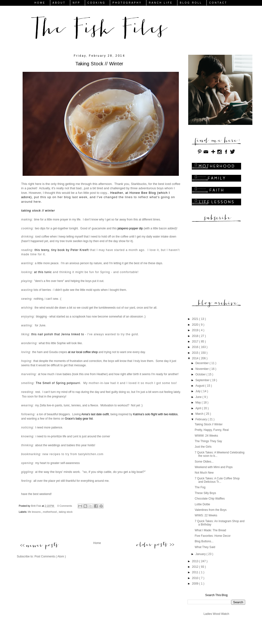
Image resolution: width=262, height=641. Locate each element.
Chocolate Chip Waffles (210, 498)
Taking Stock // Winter (209, 424)
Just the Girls (203, 446)
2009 (195, 583)
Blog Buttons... (204, 541)
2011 (195, 572)
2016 (195, 347)
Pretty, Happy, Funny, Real (212, 430)
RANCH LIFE (161, 2)
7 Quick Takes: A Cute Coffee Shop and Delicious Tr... (217, 480)
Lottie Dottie (202, 504)
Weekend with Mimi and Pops (214, 467)
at (36, 472)
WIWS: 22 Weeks (206, 515)
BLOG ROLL (191, 2)
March (199, 413)
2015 (195, 352)
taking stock (66, 511)
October (200, 374)
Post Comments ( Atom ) (50, 556)
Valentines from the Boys (211, 510)
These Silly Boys (205, 493)
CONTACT (218, 2)
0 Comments (64, 505)
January (200, 554)
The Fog (200, 487)
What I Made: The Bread (210, 530)
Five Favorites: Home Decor (213, 535)
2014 (195, 358)
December (202, 363)
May (198, 402)
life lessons (34, 511)
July (198, 391)
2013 (195, 561)
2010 (195, 578)
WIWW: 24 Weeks (206, 435)
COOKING (96, 2)
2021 (195, 319)
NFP (76, 2)
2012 (195, 566)
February (201, 419)
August (200, 385)
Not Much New (204, 472)
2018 (195, 336)
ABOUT (59, 2)
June (198, 397)
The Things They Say (208, 441)
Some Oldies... (204, 461)
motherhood (50, 511)
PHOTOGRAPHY (127, 2)
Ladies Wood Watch (216, 614)
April (198, 408)
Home (97, 543)
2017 (195, 341)
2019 (195, 330)
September (202, 380)
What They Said (205, 547)
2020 (195, 324)
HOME (39, 2)
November (202, 369)
